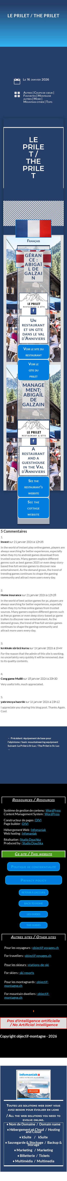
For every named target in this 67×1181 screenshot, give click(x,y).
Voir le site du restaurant (33, 352)
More (37, 98)
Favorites (29, 95)
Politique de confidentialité (33, 866)
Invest (5, 541)
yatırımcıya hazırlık (13, 701)
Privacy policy (33, 880)
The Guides (33, 925)
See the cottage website (33, 508)
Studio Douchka (30, 839)
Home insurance (11, 595)
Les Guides (33, 914)
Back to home (33, 903)
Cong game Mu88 (12, 678)
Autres (27, 92)
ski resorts (26, 973)
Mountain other (33, 102)
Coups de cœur (43, 92)
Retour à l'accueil (34, 892)
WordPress (53, 810)
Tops (49, 102)
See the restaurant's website (33, 487)
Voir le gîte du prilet (33, 370)
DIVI (38, 820)
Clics (10, 210)
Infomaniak (38, 830)
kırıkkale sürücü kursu (15, 648)
